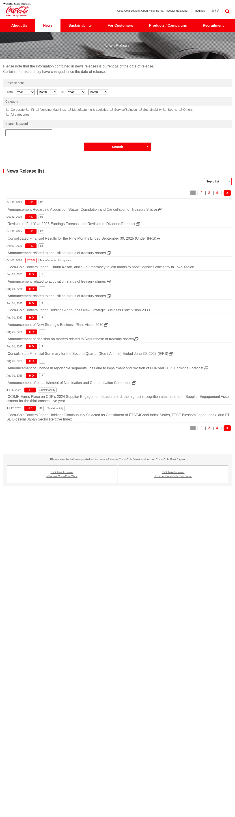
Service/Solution (125, 109)
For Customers (120, 25)
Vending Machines (53, 109)
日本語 (215, 10)
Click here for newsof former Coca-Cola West (62, 474)
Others (188, 109)
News (48, 25)
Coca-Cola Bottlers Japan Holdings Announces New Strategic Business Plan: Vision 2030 (79, 310)
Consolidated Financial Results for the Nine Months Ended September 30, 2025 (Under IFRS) (82, 238)
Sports (172, 109)
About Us (19, 25)
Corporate (18, 109)
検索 (227, 11)
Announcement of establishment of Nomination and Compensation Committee (69, 383)
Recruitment (213, 25)
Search (117, 147)
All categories (20, 114)
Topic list (213, 181)
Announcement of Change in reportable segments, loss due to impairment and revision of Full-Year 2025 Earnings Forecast (105, 368)
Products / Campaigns (168, 25)
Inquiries (200, 10)
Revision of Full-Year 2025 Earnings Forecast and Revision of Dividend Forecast (71, 224)
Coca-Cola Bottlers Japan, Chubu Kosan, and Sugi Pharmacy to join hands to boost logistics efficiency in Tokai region (101, 267)
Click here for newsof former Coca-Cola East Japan (173, 474)
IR (32, 109)
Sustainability (80, 25)
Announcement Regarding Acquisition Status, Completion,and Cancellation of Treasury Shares (83, 209)
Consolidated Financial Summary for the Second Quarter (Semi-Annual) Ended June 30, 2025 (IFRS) (88, 353)
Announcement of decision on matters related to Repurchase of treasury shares (71, 339)
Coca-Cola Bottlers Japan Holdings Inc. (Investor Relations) (152, 10)
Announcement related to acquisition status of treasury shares (57, 253)
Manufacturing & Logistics (90, 109)
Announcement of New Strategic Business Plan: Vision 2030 (55, 325)
